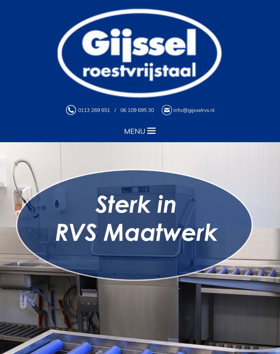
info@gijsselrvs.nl (194, 110)
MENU (140, 130)
